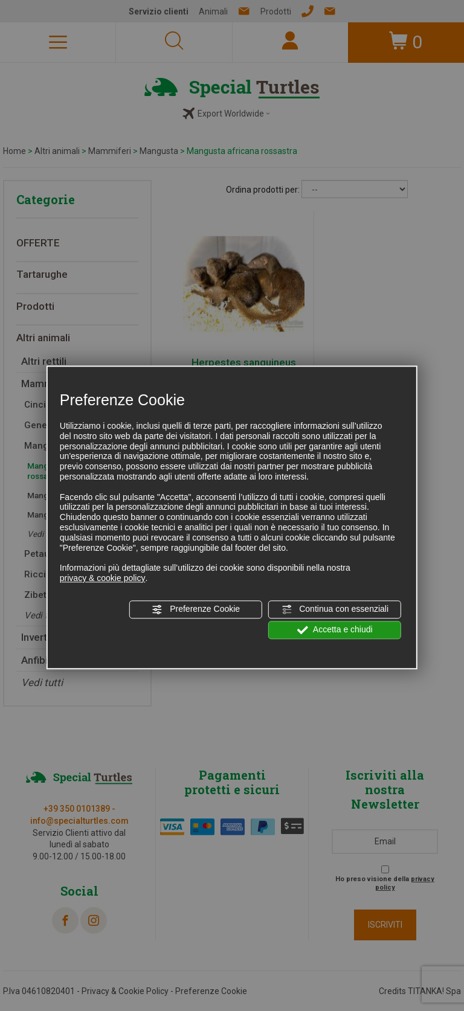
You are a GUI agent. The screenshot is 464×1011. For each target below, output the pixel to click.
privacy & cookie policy (103, 578)
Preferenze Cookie (196, 609)
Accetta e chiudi (335, 629)
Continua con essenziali (334, 609)
